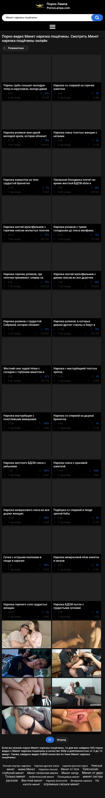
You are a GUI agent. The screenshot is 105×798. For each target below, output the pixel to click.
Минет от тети (70, 769)
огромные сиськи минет (61, 784)
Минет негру (70, 773)
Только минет (15, 776)
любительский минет (41, 776)
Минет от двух (92, 773)
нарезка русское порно (75, 766)
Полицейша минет (68, 776)
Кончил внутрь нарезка (17, 765)
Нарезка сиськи (48, 769)
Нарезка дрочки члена (46, 766)
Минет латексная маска (42, 773)
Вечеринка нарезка (81, 780)
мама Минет (26, 769)
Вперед (61, 739)
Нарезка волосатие (56, 780)
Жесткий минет (31, 780)
